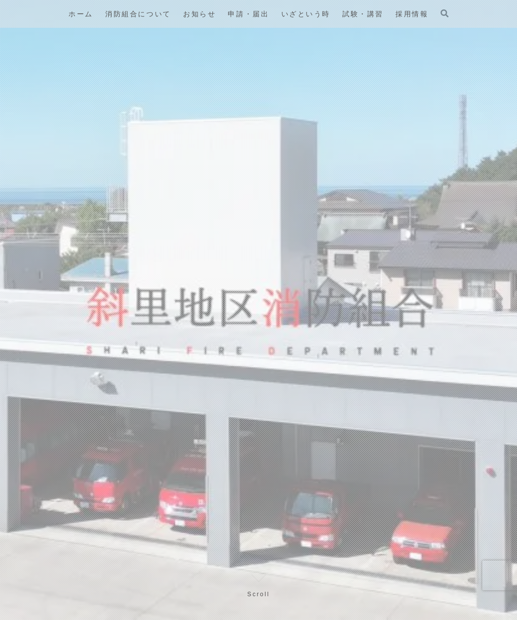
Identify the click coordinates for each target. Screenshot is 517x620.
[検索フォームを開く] (445, 13)
